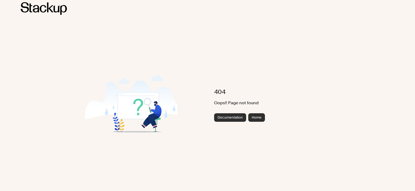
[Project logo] (44, 8)
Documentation (230, 117)
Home (256, 117)
